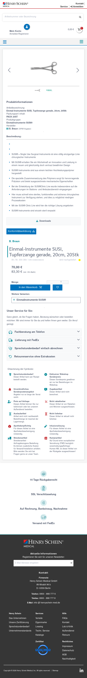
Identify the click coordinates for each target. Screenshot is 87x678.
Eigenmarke (41, 623)
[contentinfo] (76, 7)
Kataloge (40, 635)
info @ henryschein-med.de (47, 603)
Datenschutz (68, 651)
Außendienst (68, 631)
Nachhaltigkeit (69, 659)
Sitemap (55, 671)
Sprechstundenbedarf (19, 627)
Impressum (67, 646)
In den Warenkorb (30, 287)
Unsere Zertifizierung (19, 623)
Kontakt (65, 623)
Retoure (66, 635)
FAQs (64, 618)
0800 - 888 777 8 (47, 598)
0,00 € (71, 30)
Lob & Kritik (67, 627)
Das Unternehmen (17, 618)
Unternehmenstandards (20, 631)
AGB (64, 655)
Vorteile (39, 618)
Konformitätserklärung (21, 231)
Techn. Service (43, 631)
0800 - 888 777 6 (47, 594)
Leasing (39, 627)
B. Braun (18, 129)
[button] (80, 4)
